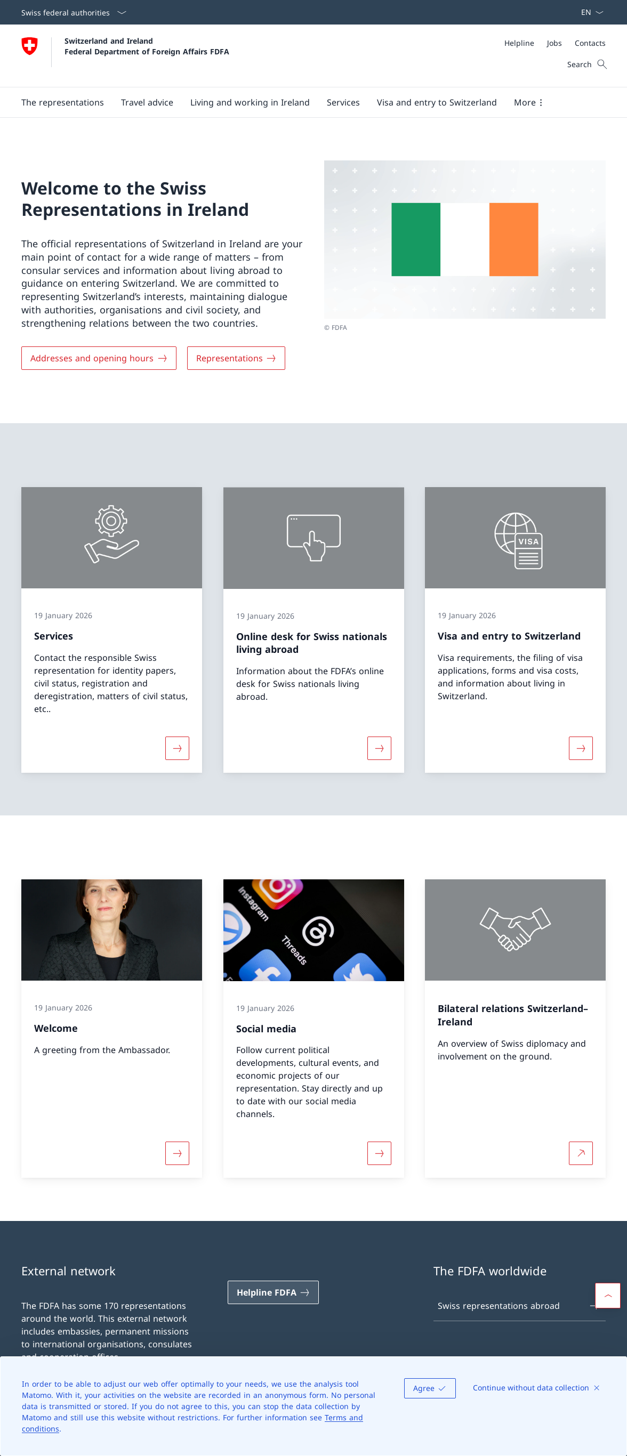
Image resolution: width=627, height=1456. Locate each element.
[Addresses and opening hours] (98, 358)
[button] (62, 102)
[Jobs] (554, 42)
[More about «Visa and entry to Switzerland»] (581, 748)
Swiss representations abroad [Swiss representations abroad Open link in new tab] (519, 1305)
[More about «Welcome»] (177, 1154)
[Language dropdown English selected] (589, 12)
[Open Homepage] (125, 55)
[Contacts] (590, 42)
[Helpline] (519, 42)
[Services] (343, 102)
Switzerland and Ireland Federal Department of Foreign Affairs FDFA (147, 46)
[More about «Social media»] (379, 1154)
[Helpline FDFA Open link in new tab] (273, 1292)
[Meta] (555, 42)
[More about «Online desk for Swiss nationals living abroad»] (379, 748)
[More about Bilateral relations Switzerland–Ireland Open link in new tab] (581, 1154)
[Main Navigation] (305, 102)
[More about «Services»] (177, 748)
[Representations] (236, 358)
